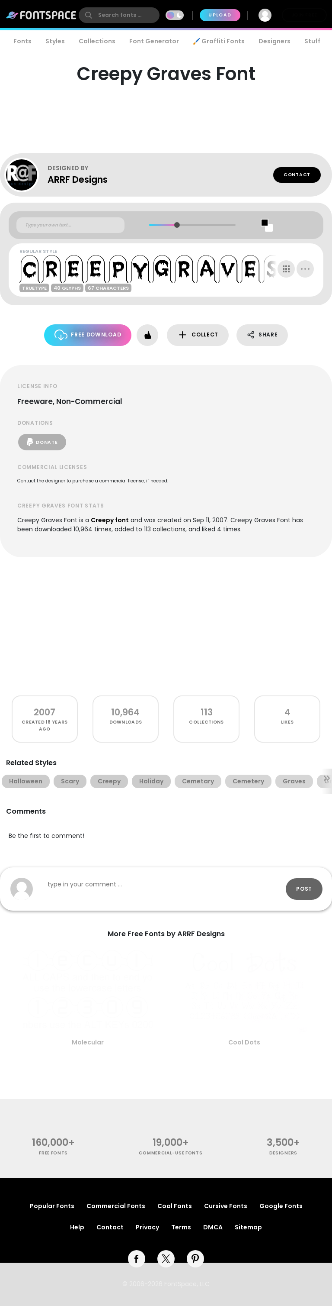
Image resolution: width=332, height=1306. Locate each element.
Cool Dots (244, 1042)
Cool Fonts (174, 1206)
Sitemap (248, 1227)
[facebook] (136, 1258)
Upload (219, 15)
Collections (97, 41)
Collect (197, 335)
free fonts (53, 1153)
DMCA (213, 1227)
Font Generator (154, 41)
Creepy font (110, 520)
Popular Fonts (52, 1206)
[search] (119, 15)
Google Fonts (281, 1206)
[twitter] (166, 1258)
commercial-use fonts (170, 1153)
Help (77, 1227)
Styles (55, 41)
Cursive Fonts (225, 1206)
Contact (297, 174)
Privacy (147, 1227)
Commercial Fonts (115, 1206)
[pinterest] (195, 1258)
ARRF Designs (78, 179)
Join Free (304, 15)
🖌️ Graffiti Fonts (219, 41)
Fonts (22, 41)
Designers (274, 41)
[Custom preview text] (70, 225)
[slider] (177, 225)
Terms (181, 1227)
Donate (42, 442)
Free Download (87, 335)
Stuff (312, 41)
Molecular (88, 1042)
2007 (44, 712)
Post (304, 888)
